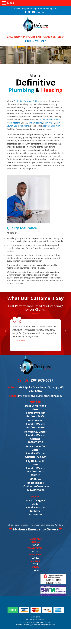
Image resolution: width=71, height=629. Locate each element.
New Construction (51, 125)
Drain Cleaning (35, 122)
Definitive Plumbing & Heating (28, 101)
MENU (11, 3)
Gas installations (21, 125)
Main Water (48, 122)
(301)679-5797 (35, 41)
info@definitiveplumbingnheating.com (39, 8)
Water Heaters (46, 119)
